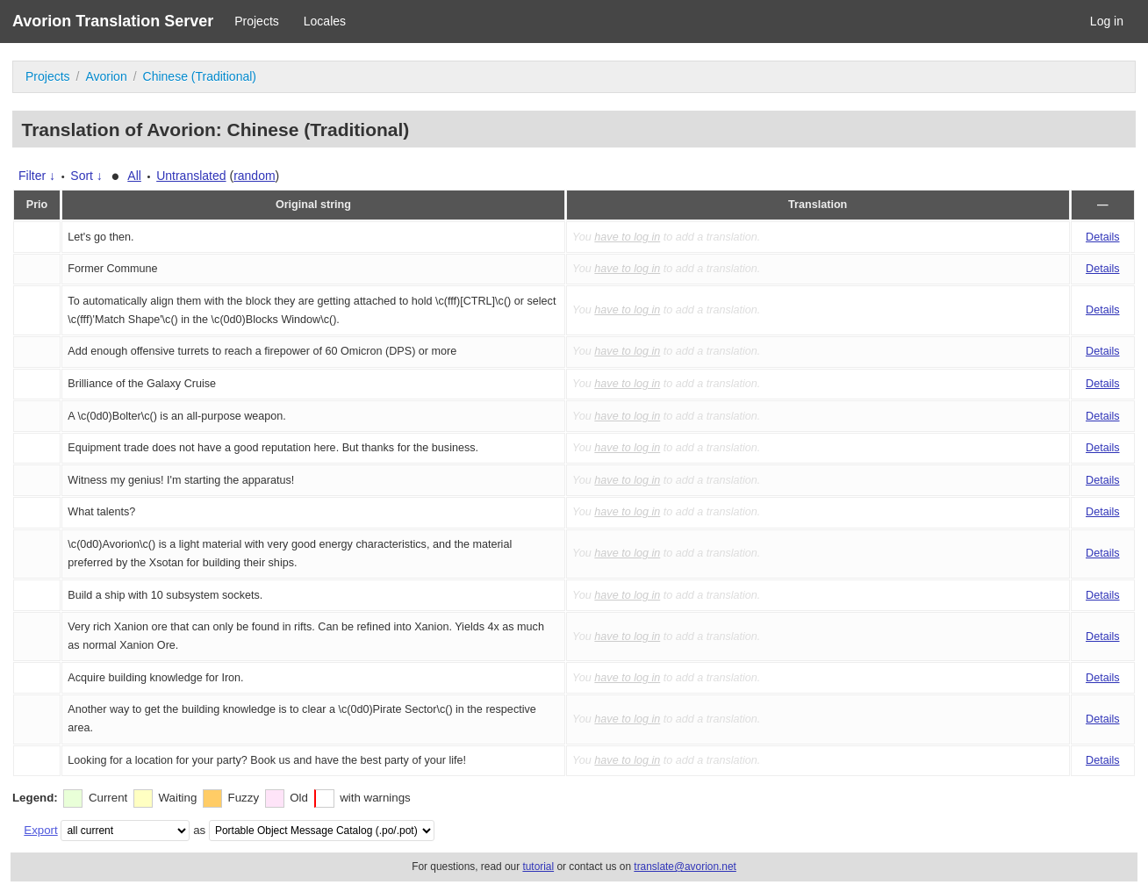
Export (40, 830)
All (134, 176)
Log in (1106, 21)
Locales (325, 21)
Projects (256, 21)
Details (1103, 237)
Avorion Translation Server (112, 21)
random (254, 176)
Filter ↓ (36, 176)
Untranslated (191, 176)
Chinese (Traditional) (199, 76)
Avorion (105, 76)
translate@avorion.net (685, 866)
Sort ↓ (86, 176)
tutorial (538, 866)
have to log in (627, 237)
